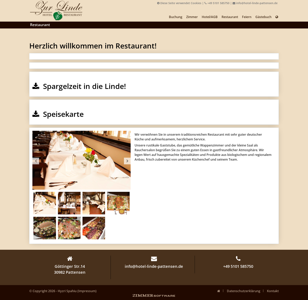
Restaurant (230, 17)
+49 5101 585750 (216, 3)
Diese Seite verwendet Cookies (179, 3)
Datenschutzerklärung (243, 291)
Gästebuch (263, 17)
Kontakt (273, 291)
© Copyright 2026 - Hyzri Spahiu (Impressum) (62, 291)
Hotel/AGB (210, 17)
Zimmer (192, 17)
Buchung (175, 17)
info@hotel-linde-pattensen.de (255, 3)
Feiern (246, 17)
